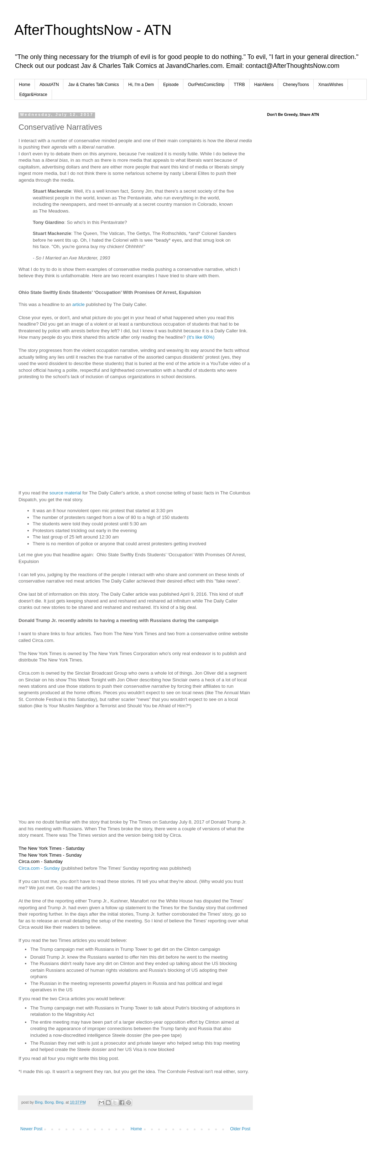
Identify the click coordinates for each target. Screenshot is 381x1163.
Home (24, 84)
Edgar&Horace (33, 94)
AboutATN (49, 84)
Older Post (240, 1128)
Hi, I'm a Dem (141, 84)
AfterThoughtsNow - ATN (93, 30)
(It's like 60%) (201, 337)
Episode (170, 84)
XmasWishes (330, 84)
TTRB (239, 84)
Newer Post (31, 1128)
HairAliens (264, 84)
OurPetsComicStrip (206, 84)
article (78, 304)
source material (65, 492)
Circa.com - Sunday (39, 868)
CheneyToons (296, 84)
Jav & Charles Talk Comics (93, 84)
